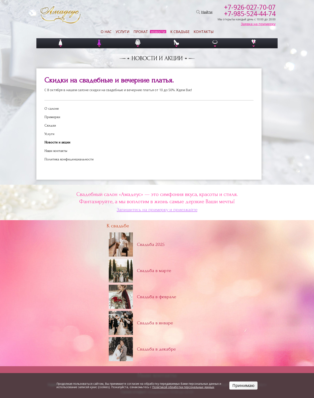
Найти (206, 12)
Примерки (52, 117)
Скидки (50, 125)
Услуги (122, 31)
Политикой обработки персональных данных (183, 387)
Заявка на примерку (258, 24)
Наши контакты (55, 151)
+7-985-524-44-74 (250, 13)
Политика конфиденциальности (68, 159)
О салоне (51, 108)
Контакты (203, 31)
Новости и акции (57, 142)
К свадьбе (180, 31)
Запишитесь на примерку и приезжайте (157, 209)
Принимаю (243, 385)
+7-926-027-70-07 (250, 7)
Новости (158, 32)
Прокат (140, 31)
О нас (106, 31)
